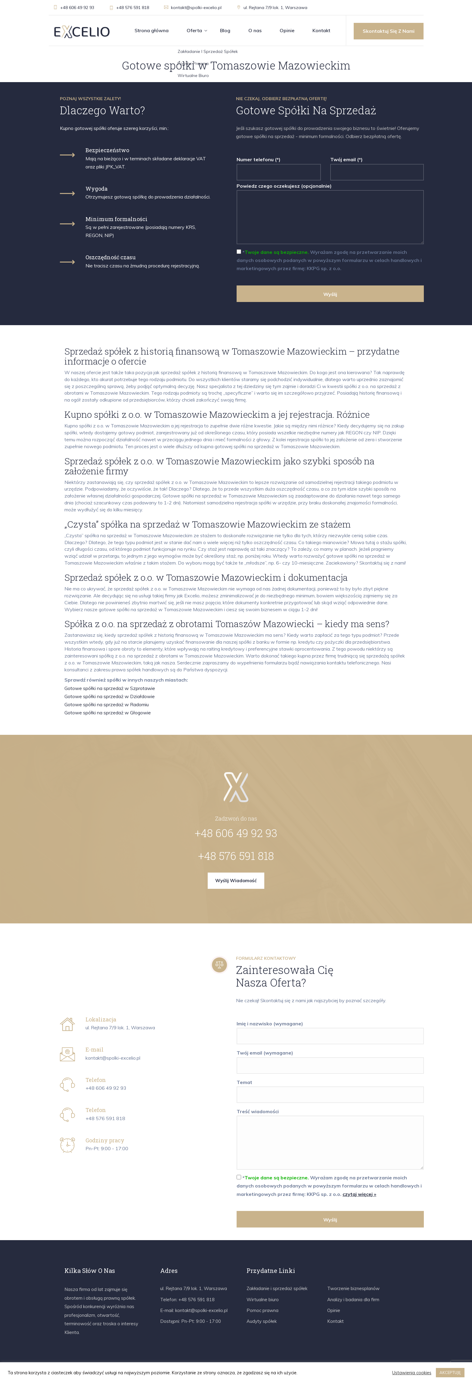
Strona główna (152, 30)
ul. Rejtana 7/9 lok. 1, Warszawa (272, 7)
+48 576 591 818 (129, 7)
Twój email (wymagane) (330, 1059)
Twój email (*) (377, 165)
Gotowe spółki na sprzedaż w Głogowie (107, 713)
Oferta (194, 30)
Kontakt (321, 30)
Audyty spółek (262, 1321)
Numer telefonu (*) (279, 165)
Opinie (287, 30)
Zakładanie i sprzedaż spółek (277, 1288)
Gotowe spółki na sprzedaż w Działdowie (109, 696)
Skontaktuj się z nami (389, 31)
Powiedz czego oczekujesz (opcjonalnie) (330, 214)
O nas (255, 30)
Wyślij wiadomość (236, 880)
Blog (225, 30)
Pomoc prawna (262, 1310)
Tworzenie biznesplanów (353, 1288)
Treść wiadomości (330, 1139)
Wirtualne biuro (263, 1299)
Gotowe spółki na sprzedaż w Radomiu (106, 704)
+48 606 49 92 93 (73, 7)
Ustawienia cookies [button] (411, 1372)
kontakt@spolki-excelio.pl (193, 7)
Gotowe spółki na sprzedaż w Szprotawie (109, 688)
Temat (330, 1088)
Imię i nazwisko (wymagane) (330, 1030)
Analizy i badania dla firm (353, 1299)
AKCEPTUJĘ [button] (450, 1372)
